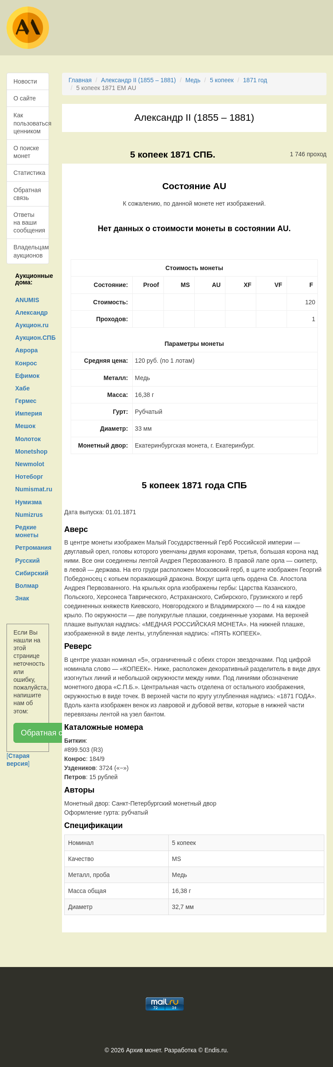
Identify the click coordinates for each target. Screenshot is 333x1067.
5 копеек (222, 80)
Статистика (29, 172)
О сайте (24, 98)
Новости (25, 81)
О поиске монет (26, 152)
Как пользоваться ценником (31, 123)
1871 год (255, 80)
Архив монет (143, 1050)
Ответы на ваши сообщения (29, 222)
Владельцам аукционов (31, 251)
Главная (80, 80)
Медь (192, 80)
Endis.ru (215, 1050)
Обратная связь (27, 194)
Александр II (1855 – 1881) (138, 80)
